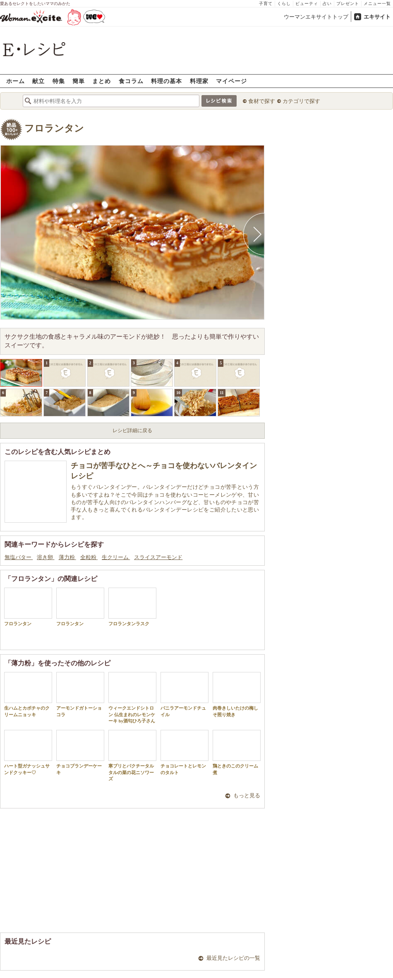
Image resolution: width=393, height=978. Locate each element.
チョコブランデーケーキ (80, 752)
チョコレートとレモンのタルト (184, 752)
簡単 (78, 81)
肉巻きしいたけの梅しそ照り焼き (237, 694)
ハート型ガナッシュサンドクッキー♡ (28, 752)
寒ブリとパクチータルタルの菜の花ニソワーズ (132, 755)
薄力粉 (67, 557)
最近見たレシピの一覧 (233, 958)
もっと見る (246, 795)
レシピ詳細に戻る (132, 430)
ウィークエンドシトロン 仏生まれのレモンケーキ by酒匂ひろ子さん (132, 697)
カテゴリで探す (301, 101)
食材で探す (261, 101)
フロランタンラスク (132, 607)
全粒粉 (89, 557)
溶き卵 (45, 557)
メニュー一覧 (377, 3)
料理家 (199, 81)
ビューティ (306, 3)
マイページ (231, 81)
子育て (266, 3)
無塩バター (19, 557)
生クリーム (116, 557)
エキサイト (377, 17)
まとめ (101, 81)
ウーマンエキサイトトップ (316, 17)
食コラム (131, 81)
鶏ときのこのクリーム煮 (237, 752)
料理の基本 (166, 81)
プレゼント (347, 3)
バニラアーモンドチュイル (184, 694)
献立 (38, 81)
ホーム (15, 81)
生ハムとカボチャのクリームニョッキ (28, 694)
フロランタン (54, 128)
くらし (284, 3)
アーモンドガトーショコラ (80, 694)
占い (327, 3)
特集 (59, 81)
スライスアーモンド (158, 557)
